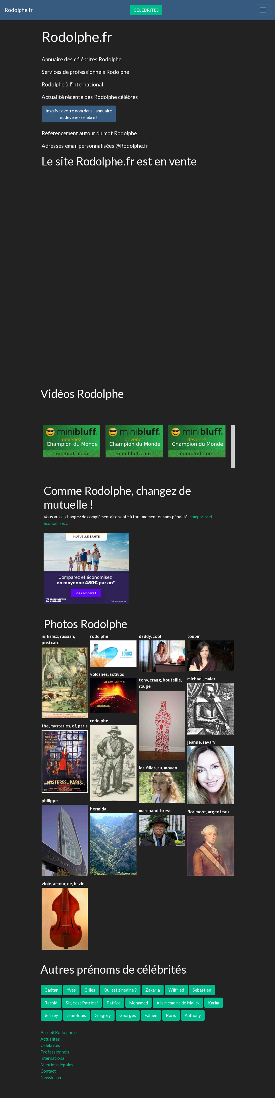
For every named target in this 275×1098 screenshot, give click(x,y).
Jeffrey (51, 1015)
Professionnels (54, 1051)
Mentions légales (56, 1064)
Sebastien (202, 989)
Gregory (103, 1015)
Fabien (150, 1015)
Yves (71, 989)
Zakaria (152, 989)
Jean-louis (76, 1015)
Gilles (89, 989)
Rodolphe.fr (19, 10)
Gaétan (51, 989)
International (53, 1058)
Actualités (50, 1039)
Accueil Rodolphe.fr (59, 1032)
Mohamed (138, 1002)
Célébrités (146, 10)
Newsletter (51, 1077)
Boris (171, 1015)
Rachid (50, 1002)
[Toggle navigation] (262, 10)
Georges (127, 1015)
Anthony (193, 1015)
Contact (48, 1070)
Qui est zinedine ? (120, 989)
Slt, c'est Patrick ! (82, 1002)
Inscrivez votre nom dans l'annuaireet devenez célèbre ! (79, 114)
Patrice (114, 1002)
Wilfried (176, 989)
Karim (213, 1002)
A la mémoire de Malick (177, 1002)
